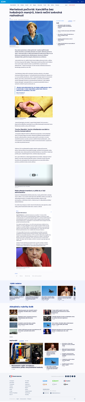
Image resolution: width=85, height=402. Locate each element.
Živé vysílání (12, 383)
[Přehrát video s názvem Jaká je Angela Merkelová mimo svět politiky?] (34, 175)
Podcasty (57, 5)
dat (10, 18)
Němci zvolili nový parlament (37, 275)
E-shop (11, 391)
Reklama (26, 383)
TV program (12, 381)
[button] (34, 175)
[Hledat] (78, 1)
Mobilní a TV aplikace (13, 393)
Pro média (27, 381)
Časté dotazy (27, 393)
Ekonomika (40, 5)
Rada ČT (26, 388)
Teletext (11, 386)
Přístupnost (29, 399)
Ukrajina (22, 5)
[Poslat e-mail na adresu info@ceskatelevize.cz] (55, 393)
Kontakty (27, 395)
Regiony (34, 5)
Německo (21, 275)
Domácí (26, 5)
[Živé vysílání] (71, 5)
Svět (31, 5)
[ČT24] (3, 1)
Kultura (52, 5)
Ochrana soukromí (23, 399)
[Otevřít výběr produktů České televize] (82, 1)
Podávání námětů (28, 391)
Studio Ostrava (28, 386)
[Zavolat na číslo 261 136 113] (46, 393)
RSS (74, 399)
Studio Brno (27, 384)
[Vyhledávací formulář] (73, 1)
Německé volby (27, 275)
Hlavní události (13, 5)
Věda (48, 5)
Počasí (45, 5)
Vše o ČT (11, 395)
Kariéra (26, 390)
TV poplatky (12, 384)
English (17, 399)
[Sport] (66, 5)
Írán (18, 5)
